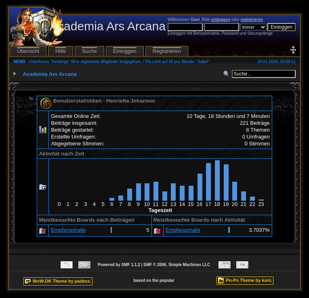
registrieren (252, 19)
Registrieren (167, 51)
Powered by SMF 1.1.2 (119, 264)
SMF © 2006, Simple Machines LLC (176, 264)
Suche (89, 51)
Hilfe (60, 51)
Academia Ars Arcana (49, 74)
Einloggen (125, 51)
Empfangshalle (68, 230)
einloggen (220, 19)
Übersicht (28, 51)
